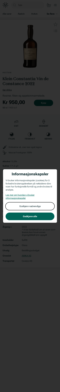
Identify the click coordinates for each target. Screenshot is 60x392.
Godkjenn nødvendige (30, 206)
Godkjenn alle (30, 216)
